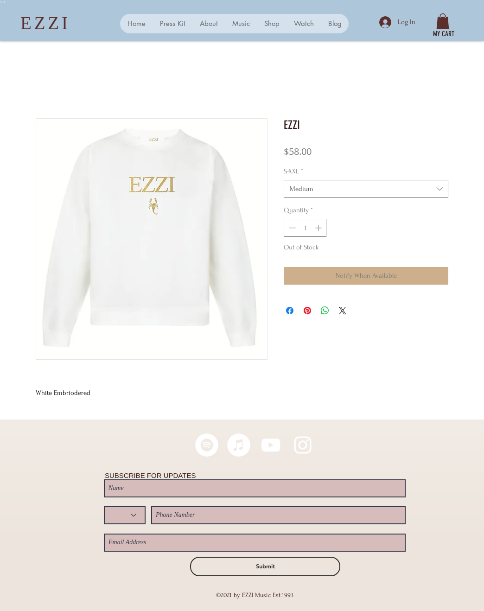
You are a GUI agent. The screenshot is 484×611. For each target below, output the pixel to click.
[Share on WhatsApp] (325, 310)
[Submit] (265, 566)
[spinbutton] (305, 227)
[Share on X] (342, 310)
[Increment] (319, 227)
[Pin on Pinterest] (307, 310)
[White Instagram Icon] (302, 445)
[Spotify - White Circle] (206, 445)
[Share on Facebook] (289, 310)
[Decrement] (291, 227)
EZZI (45, 23)
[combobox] (366, 189)
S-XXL (293, 171)
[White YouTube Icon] (270, 445)
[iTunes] (238, 445)
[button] (442, 21)
